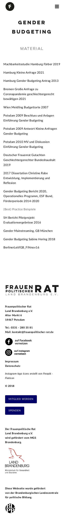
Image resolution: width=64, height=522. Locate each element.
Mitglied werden (21, 399)
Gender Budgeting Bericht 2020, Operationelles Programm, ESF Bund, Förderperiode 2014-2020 (28, 196)
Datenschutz (12, 366)
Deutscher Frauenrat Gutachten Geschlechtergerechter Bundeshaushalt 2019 (29, 160)
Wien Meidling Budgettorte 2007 (25, 107)
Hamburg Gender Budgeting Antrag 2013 (31, 80)
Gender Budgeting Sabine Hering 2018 (29, 239)
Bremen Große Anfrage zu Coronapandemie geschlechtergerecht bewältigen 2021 (28, 94)
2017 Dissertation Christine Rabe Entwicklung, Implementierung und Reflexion (26, 178)
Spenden (15, 410)
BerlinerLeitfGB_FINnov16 (21, 247)
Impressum (12, 361)
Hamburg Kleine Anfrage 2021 (23, 72)
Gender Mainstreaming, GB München (28, 230)
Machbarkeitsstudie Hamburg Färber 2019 (31, 64)
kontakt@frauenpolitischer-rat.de (33, 332)
